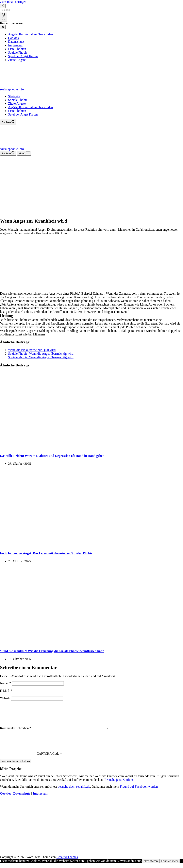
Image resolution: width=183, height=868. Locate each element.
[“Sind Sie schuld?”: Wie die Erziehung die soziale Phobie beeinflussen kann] (77, 643)
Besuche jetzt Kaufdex (119, 784)
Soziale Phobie (18, 100)
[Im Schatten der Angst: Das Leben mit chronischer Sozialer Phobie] (77, 545)
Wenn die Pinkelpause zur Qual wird (32, 350)
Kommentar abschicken (16, 766)
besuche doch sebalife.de (74, 791)
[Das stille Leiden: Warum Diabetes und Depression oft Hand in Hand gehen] (77, 447)
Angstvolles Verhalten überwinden (30, 107)
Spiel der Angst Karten (23, 114)
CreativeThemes (67, 862)
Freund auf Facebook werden (139, 791)
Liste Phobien (17, 110)
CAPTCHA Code (48, 758)
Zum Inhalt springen (13, 1)
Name (5, 683)
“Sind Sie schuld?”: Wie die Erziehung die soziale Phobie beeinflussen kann (52, 651)
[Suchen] (8, 122)
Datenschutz (21, 798)
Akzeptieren (151, 865)
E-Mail (6, 690)
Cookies (5, 798)
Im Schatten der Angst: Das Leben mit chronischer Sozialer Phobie (46, 553)
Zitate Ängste (17, 103)
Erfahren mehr (169, 865)
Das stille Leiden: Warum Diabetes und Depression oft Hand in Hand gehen (52, 455)
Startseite (14, 96)
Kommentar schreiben (15, 733)
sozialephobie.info (12, 89)
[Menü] (24, 153)
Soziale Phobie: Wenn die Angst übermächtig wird (40, 353)
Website (5, 698)
